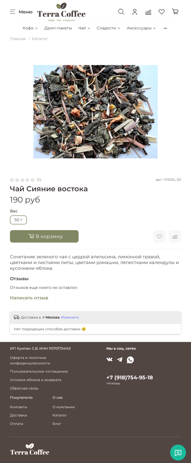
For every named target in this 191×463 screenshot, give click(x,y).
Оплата (16, 423)
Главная (18, 38)
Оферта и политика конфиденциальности (30, 360)
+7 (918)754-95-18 (129, 377)
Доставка (18, 415)
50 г (18, 219)
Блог (56, 423)
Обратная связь (24, 388)
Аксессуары (141, 28)
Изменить (70, 317)
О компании (63, 407)
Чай (84, 28)
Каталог (40, 38)
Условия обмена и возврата (35, 380)
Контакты (18, 407)
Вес (14, 211)
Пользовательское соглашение (39, 371)
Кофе (30, 28)
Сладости (109, 28)
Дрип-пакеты (58, 28)
